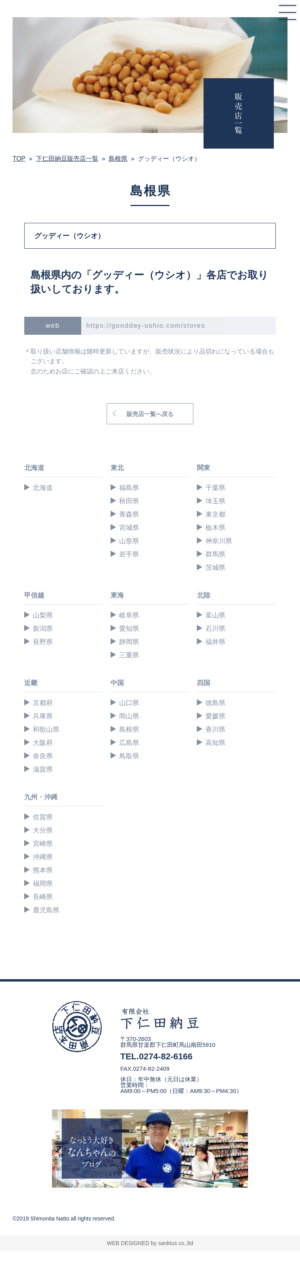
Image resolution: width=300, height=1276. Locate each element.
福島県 (129, 488)
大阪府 (43, 743)
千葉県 (215, 488)
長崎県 (43, 897)
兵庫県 (43, 716)
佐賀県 (43, 817)
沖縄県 (43, 857)
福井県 (215, 642)
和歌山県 (46, 729)
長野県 (43, 642)
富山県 (215, 615)
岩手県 (129, 554)
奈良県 (43, 756)
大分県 (43, 830)
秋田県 (129, 501)
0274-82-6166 (166, 1056)
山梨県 (43, 615)
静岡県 (129, 642)
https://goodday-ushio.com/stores (145, 325)
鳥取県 (129, 756)
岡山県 (129, 716)
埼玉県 (215, 501)
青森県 (129, 514)
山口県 (129, 703)
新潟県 (43, 628)
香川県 (215, 729)
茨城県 (215, 567)
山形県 (129, 541)
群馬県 (215, 554)
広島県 (129, 743)
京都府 (43, 703)
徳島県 (215, 703)
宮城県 (129, 527)
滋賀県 (43, 769)
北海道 (43, 488)
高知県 (215, 743)
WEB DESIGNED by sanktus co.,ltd (150, 1243)
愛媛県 (215, 716)
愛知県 (129, 628)
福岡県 (43, 883)
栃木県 (215, 527)
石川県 (215, 628)
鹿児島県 (46, 910)
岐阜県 (129, 615)
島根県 (129, 729)
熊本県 (43, 870)
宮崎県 (43, 843)
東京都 (215, 514)
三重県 (129, 655)
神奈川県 (218, 541)
